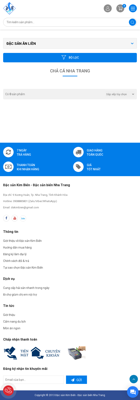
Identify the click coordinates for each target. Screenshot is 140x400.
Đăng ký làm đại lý (15, 254)
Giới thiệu (9, 315)
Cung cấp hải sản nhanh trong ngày (26, 288)
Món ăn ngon (11, 328)
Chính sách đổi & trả (16, 261)
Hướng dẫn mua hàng (17, 247)
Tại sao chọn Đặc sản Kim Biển (23, 267)
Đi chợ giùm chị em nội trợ (20, 294)
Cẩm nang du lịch (14, 321)
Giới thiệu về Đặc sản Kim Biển (22, 240)
